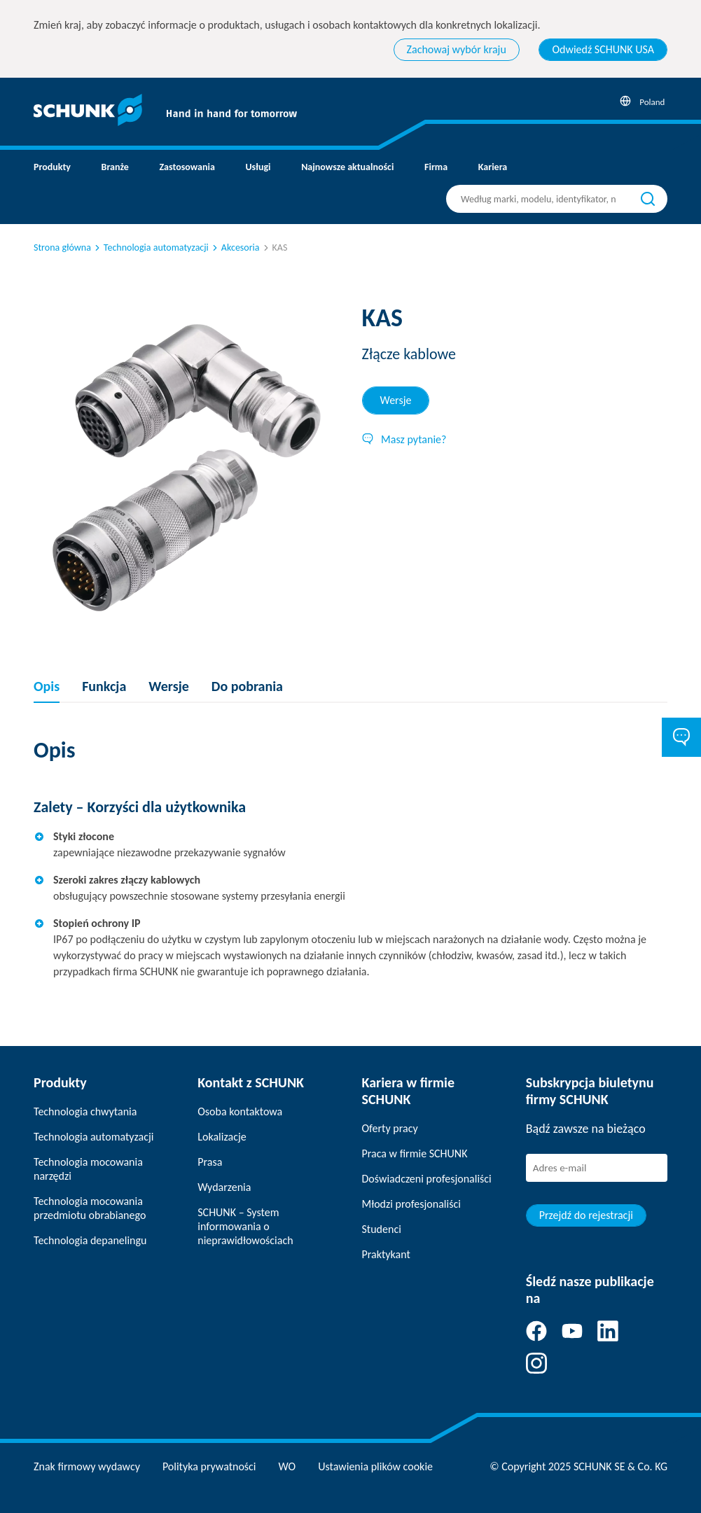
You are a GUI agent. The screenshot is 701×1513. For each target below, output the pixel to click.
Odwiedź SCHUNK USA (603, 49)
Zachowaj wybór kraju (456, 49)
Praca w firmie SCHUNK (415, 1153)
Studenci (381, 1229)
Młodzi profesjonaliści (411, 1204)
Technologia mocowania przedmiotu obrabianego (90, 1208)
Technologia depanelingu (90, 1240)
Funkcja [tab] (104, 686)
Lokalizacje (221, 1136)
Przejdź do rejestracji (586, 1215)
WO (287, 1466)
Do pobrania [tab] (247, 686)
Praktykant (386, 1254)
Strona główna (62, 247)
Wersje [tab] (396, 400)
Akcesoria (235, 247)
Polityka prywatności (209, 1466)
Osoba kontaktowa (239, 1111)
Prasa (209, 1162)
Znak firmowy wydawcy (87, 1466)
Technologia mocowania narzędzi (88, 1169)
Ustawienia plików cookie (375, 1466)
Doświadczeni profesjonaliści (427, 1178)
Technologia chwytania (85, 1111)
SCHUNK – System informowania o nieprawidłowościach (245, 1226)
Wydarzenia (224, 1187)
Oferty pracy (390, 1128)
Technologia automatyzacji (150, 247)
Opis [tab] (47, 686)
